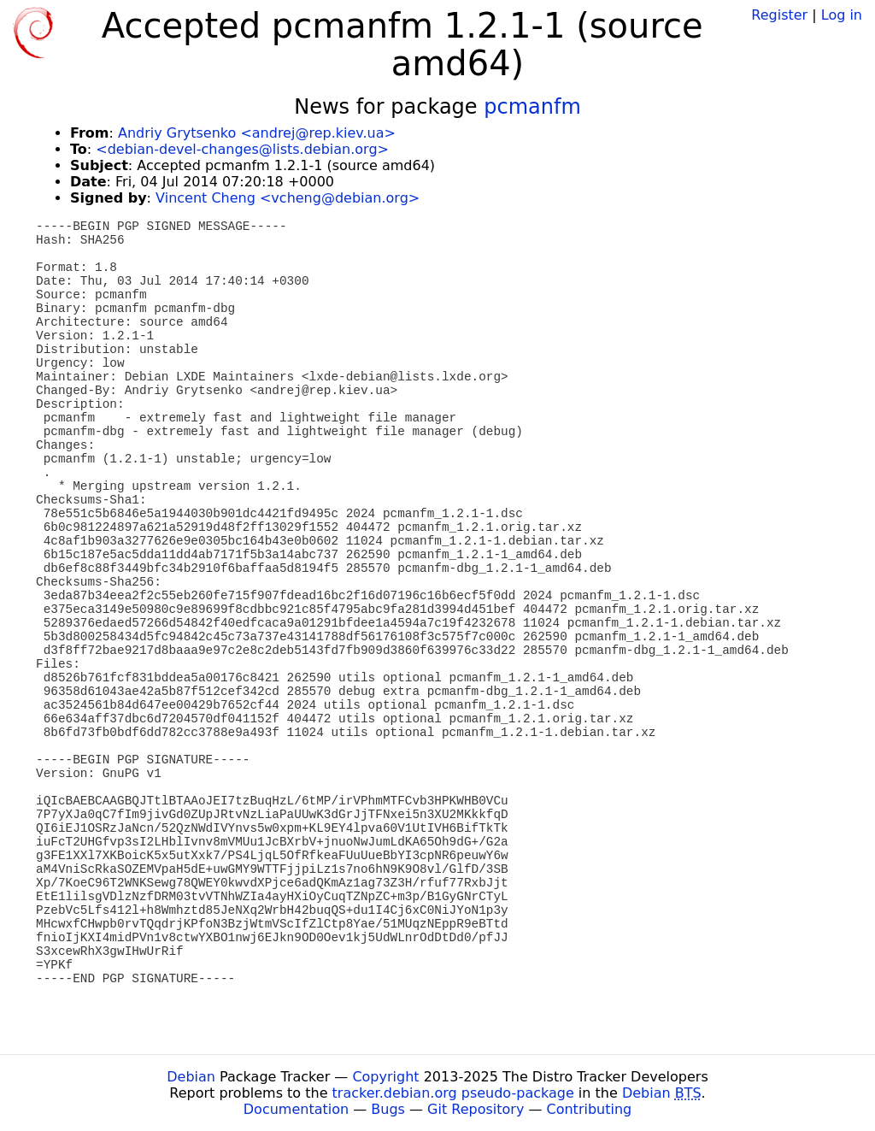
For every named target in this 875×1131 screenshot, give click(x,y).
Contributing (589, 1109)
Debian (191, 1077)
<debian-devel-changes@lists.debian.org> (242, 149)
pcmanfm (532, 107)
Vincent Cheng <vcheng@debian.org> (288, 198)
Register (779, 15)
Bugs (388, 1109)
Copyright (385, 1077)
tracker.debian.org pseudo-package (453, 1093)
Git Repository (475, 1109)
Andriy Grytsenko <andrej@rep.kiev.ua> (257, 133)
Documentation (296, 1109)
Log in (841, 15)
